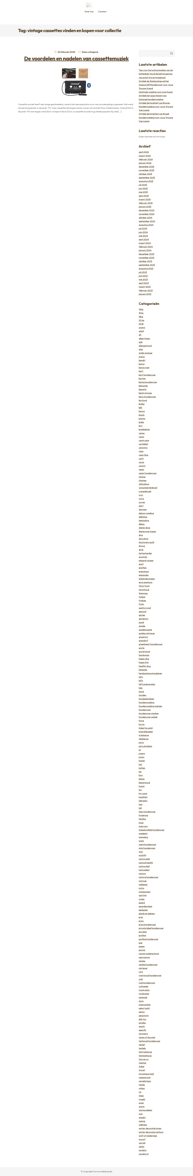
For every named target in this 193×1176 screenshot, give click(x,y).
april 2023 (144, 283)
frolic (141, 604)
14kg (141, 309)
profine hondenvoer (148, 939)
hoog (141, 720)
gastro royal (145, 608)
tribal (141, 1066)
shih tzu (142, 1019)
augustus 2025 (146, 181)
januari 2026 (145, 163)
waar (141, 1103)
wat (141, 1114)
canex (142, 433)
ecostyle (143, 557)
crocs (141, 498)
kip (140, 771)
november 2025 (146, 170)
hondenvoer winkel (148, 717)
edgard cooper (146, 560)
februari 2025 (146, 203)
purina (142, 950)
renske (142, 961)
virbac (142, 1088)
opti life (142, 895)
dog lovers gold (146, 542)
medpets (143, 833)
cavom (142, 465)
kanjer (142, 760)
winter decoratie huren (150, 1128)
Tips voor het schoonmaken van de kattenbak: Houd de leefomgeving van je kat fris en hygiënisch (156, 74)
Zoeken (171, 53)
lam (140, 804)
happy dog (144, 658)
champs (142, 480)
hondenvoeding (146, 702)
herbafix (143, 669)
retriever (143, 968)
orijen (141, 899)
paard (142, 902)
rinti (141, 971)
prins (141, 921)
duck (141, 549)
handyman (144, 655)
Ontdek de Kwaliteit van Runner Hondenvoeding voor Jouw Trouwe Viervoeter (156, 107)
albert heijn (144, 338)
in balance (144, 735)
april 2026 (144, 152)
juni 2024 (143, 232)
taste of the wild (147, 1037)
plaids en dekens (147, 913)
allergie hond (145, 345)
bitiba (141, 404)
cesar (141, 469)
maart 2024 (145, 243)
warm (141, 1106)
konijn (142, 786)
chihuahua (144, 484)
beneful (142, 389)
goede (142, 626)
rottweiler (144, 986)
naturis (142, 873)
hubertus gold (146, 728)
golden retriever (147, 633)
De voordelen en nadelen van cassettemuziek (76, 58)
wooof (142, 1139)
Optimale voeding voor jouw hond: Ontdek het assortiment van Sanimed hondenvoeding (156, 96)
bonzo (142, 411)
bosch (141, 415)
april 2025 (144, 195)
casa (141, 451)
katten (142, 768)
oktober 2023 (145, 261)
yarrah (142, 1143)
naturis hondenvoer (148, 877)
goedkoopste (145, 629)
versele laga (145, 1081)
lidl (140, 808)
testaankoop (145, 1055)
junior (141, 757)
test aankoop (145, 1052)
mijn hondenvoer (147, 848)
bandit (142, 360)
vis (140, 1092)
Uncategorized (146, 1073)
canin (141, 436)
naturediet (144, 870)
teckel (142, 1044)
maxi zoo (143, 826)
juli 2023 (143, 272)
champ (142, 476)
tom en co (144, 1059)
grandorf (143, 640)
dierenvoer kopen (147, 531)
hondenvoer (145, 709)
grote (141, 648)
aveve (142, 356)
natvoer (143, 881)
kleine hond (144, 782)
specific (142, 1030)
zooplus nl (144, 1154)
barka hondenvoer (148, 382)
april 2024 (144, 239)
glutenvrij (143, 618)
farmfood (144, 589)
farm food (144, 586)
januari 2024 (145, 250)
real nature (144, 957)
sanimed (143, 997)
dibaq (141, 524)
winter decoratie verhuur (151, 1132)
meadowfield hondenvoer (151, 830)
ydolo (141, 1146)
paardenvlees (145, 906)
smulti (142, 1026)
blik (140, 407)
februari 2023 (146, 290)
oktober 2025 (145, 174)
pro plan (143, 931)
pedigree (143, 910)
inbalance (143, 738)
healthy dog (145, 666)
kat (140, 764)
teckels (142, 1048)
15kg (141, 316)
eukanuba (144, 575)
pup (140, 942)
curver (142, 502)
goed (141, 622)
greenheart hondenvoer (151, 644)
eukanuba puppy (147, 578)
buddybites (144, 429)
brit (140, 425)
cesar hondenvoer (148, 473)
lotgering (143, 815)
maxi (141, 822)
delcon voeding (146, 513)
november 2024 (146, 214)
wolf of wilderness (148, 1135)
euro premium (145, 582)
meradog (143, 837)
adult (141, 331)
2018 (141, 324)
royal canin (144, 990)
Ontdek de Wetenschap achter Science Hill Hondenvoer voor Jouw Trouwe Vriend (156, 85)
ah (140, 334)
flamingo (143, 593)
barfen (142, 378)
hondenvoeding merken (150, 706)
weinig (142, 1121)
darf (141, 506)
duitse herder (145, 553)
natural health (146, 862)
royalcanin (144, 993)
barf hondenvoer (147, 375)
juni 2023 (143, 275)
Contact (102, 11)
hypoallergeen (146, 731)
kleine (141, 779)
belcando (143, 385)
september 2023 (147, 265)
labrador (143, 800)
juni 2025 (143, 188)
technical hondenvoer (149, 1041)
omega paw (144, 891)
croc (141, 495)
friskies (142, 600)
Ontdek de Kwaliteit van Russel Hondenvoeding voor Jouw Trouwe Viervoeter (156, 117)
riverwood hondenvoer (150, 975)
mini (141, 851)
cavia (141, 462)
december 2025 (146, 166)
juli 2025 (143, 184)
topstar (142, 1063)
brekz (141, 422)
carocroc (143, 447)
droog (142, 546)
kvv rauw (143, 793)
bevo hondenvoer (147, 396)
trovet (142, 1070)
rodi (141, 979)
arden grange (145, 353)
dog (141, 535)
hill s (141, 677)
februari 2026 (146, 159)
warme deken (145, 1110)
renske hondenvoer (148, 964)
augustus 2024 (146, 224)
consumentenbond (148, 487)
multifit (142, 855)
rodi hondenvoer (147, 982)
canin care (144, 440)
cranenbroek (145, 491)
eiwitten (143, 567)
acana (142, 327)
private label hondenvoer (151, 928)
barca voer (144, 367)
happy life (144, 662)
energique (144, 571)
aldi (140, 342)
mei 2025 (143, 192)
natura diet (144, 859)
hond (141, 691)
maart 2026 (145, 155)
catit (141, 458)
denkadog (144, 520)
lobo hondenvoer (147, 811)
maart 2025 (145, 199)
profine (142, 935)
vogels (142, 1099)
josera (142, 753)
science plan (145, 1004)
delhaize (143, 516)
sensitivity (144, 1015)
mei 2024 (143, 235)
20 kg (141, 320)
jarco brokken (145, 746)
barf (141, 371)
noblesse (143, 884)
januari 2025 (145, 206)
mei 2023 (143, 279)
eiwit (141, 564)
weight (142, 1117)
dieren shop (144, 527)
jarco (141, 742)
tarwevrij (143, 1033)
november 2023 (146, 257)
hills (140, 688)
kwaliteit (143, 797)
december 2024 (146, 210)
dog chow (143, 538)
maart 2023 (145, 286)
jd (140, 749)
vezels (142, 1084)
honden (142, 695)
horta (141, 724)
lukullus (142, 819)
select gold (144, 1008)
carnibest (143, 444)
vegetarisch (145, 1077)
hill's (141, 680)
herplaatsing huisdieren (150, 673)
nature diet (144, 866)
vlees (141, 1095)
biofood (143, 400)
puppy (142, 946)
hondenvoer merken (149, 713)
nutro (141, 888)
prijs (141, 917)
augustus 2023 (146, 268)
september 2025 (147, 177)
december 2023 (146, 254)
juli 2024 (143, 228)
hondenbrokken (146, 698)
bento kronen (145, 393)
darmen (143, 509)
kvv (140, 790)
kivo (141, 775)
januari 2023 (145, 294)
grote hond (144, 651)
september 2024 (147, 221)
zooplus (142, 1150)
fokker (142, 597)
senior (142, 1012)
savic (141, 1001)
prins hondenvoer (147, 924)
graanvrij (143, 637)
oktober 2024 (145, 217)
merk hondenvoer (147, 844)
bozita (142, 418)
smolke (142, 1022)
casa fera (143, 455)
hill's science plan (147, 684)
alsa (141, 349)
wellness (143, 1124)
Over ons (89, 11)
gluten (142, 615)
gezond (142, 611)
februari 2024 (146, 246)
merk (141, 841)
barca (141, 364)
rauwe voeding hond (149, 953)
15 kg (141, 313)
